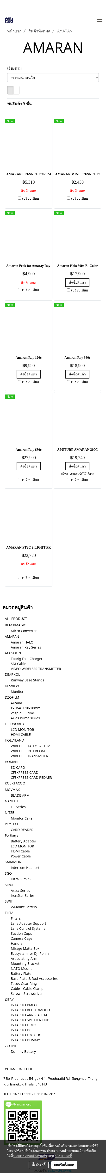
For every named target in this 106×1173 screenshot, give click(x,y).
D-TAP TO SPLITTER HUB (30, 1020)
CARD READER (22, 829)
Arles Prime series (25, 718)
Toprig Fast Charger (27, 658)
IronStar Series (23, 895)
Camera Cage (21, 938)
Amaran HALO (22, 642)
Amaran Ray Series (26, 647)
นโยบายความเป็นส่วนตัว (30, 1156)
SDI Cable (18, 663)
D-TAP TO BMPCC (24, 1005)
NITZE (9, 812)
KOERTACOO (15, 783)
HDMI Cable (20, 851)
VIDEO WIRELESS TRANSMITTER (36, 668)
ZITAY (9, 999)
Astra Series (20, 890)
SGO (8, 873)
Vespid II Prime (23, 713)
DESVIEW (12, 686)
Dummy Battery (23, 1051)
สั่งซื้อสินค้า (77, 282)
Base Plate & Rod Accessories (34, 978)
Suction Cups (21, 933)
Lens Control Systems (28, 928)
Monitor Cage (21, 818)
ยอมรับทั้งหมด (64, 1165)
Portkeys (11, 835)
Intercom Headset (25, 867)
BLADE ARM (20, 795)
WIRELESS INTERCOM (28, 751)
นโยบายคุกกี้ (63, 1156)
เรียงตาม (16, 68)
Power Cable (21, 856)
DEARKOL (12, 674)
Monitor (17, 691)
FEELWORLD (14, 723)
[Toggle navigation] (99, 20)
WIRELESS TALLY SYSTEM (30, 746)
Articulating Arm (24, 958)
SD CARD (18, 767)
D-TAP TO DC (21, 1030)
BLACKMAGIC (15, 625)
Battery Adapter (23, 841)
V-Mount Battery (24, 907)
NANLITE (12, 801)
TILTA (9, 912)
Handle (16, 943)
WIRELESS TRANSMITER (29, 756)
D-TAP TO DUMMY (25, 1040)
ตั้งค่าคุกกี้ (38, 1165)
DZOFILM (12, 697)
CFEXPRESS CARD (24, 772)
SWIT (9, 901)
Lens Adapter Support (28, 923)
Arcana (16, 703)
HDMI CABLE (21, 734)
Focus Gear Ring (24, 983)
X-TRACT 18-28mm (25, 708)
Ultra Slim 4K (21, 879)
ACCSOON (13, 653)
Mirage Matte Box (25, 948)
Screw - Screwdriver (27, 993)
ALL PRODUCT (16, 618)
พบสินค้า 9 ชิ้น (19, 103)
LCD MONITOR (22, 729)
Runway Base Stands (27, 680)
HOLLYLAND (14, 740)
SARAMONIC (15, 862)
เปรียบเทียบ (30, 198)
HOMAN (11, 761)
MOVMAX (12, 789)
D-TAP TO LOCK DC (26, 1035)
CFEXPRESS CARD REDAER (31, 777)
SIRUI (9, 884)
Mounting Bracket (25, 963)
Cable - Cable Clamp (27, 988)
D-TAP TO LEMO (23, 1025)
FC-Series (18, 806)
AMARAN (12, 636)
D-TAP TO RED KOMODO (30, 1010)
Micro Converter (24, 630)
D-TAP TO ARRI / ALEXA (29, 1015)
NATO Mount (21, 968)
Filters (16, 918)
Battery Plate (21, 973)
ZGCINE (11, 1045)
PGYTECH (12, 824)
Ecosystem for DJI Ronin (30, 953)
